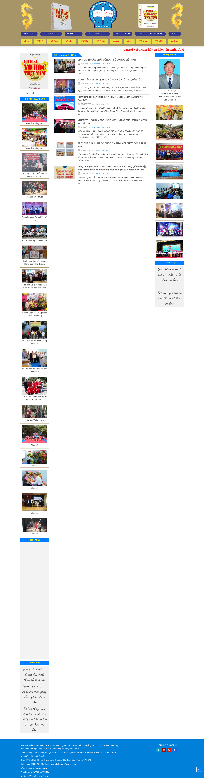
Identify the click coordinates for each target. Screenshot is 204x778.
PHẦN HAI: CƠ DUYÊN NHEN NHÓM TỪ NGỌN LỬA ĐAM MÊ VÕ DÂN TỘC (110, 98)
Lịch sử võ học (51, 34)
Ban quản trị (169, 54)
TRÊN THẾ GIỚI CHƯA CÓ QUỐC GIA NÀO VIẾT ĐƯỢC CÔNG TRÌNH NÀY (112, 145)
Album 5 (34, 533)
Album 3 (34, 488)
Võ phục (175, 41)
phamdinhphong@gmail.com (63, 764)
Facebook (29, 93)
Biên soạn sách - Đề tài (101, 64)
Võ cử (116, 41)
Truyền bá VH (122, 34)
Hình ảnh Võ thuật (34, 196)
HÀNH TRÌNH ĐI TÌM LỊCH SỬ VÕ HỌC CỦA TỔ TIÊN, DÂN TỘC (110, 79)
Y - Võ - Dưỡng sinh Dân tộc (34, 240)
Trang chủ (29, 34)
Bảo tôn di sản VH (97, 34)
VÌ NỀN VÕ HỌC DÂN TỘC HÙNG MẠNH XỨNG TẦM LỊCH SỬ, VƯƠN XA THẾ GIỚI (112, 121)
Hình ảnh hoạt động (34, 99)
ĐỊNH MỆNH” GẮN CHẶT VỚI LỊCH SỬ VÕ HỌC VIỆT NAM (107, 60)
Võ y (129, 41)
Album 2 (34, 465)
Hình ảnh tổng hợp (34, 123)
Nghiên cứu (73, 34)
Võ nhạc (143, 41)
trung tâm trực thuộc (150, 34)
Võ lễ (40, 41)
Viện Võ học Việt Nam (40, 772)
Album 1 (34, 445)
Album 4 (34, 513)
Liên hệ (175, 34)
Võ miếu (159, 41)
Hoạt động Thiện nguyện (35, 420)
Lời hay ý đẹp (34, 662)
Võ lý (26, 41)
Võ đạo (54, 41)
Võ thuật (101, 41)
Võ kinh (69, 41)
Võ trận (85, 41)
